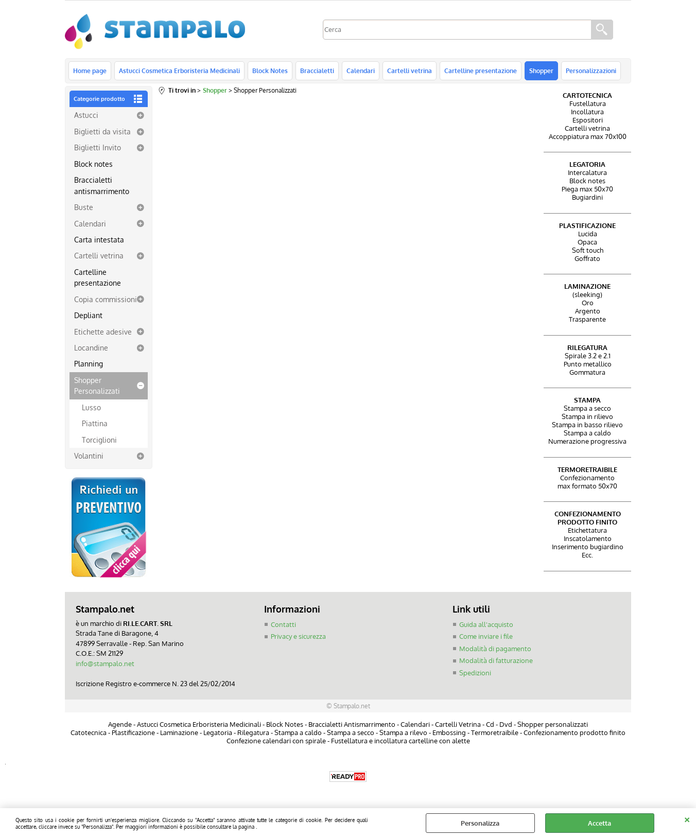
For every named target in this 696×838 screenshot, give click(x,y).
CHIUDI (687, 818)
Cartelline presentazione (480, 70)
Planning (88, 363)
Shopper (541, 70)
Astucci (86, 114)
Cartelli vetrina (409, 70)
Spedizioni (475, 673)
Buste (83, 207)
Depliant (88, 315)
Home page (90, 70)
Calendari (360, 70)
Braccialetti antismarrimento (101, 185)
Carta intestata (99, 239)
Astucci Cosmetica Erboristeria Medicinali (179, 70)
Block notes (93, 163)
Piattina (95, 423)
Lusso (91, 407)
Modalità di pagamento (495, 648)
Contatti (283, 624)
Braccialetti (317, 70)
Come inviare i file (486, 636)
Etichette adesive (103, 331)
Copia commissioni (105, 299)
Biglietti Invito (97, 147)
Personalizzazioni (591, 70)
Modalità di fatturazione (496, 660)
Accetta (599, 823)
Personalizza (480, 823)
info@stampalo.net (105, 663)
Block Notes (270, 70)
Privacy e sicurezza (298, 636)
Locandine (91, 347)
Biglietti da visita (102, 131)
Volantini (88, 455)
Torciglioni (99, 439)
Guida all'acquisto (486, 624)
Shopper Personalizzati (97, 385)
